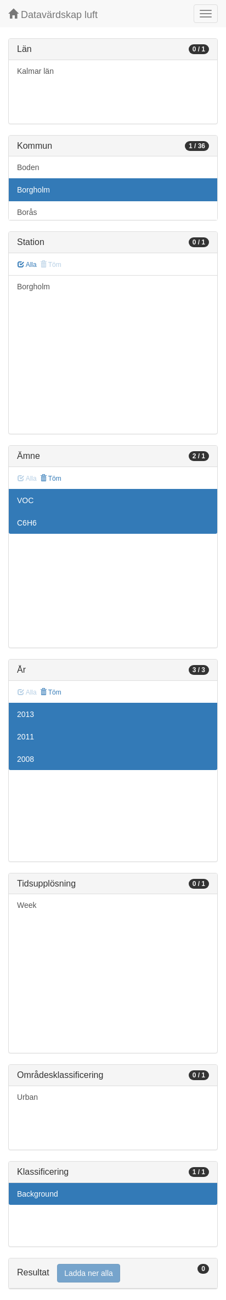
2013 (25, 714)
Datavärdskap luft (53, 14)
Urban (27, 1097)
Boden (28, 167)
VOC (25, 500)
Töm (50, 478)
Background (37, 1194)
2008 (25, 759)
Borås (27, 212)
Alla (27, 265)
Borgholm (33, 189)
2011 (25, 736)
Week (27, 905)
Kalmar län (35, 71)
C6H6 (27, 522)
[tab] (113, 1273)
